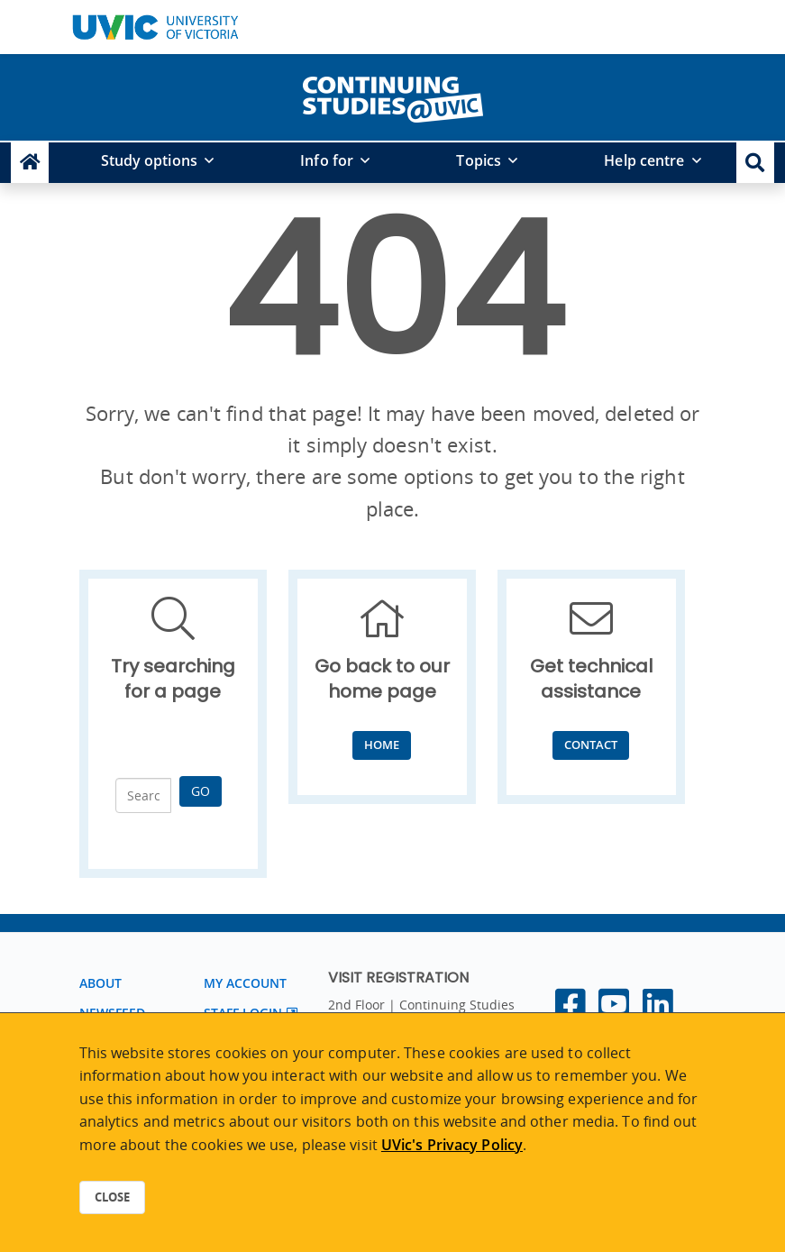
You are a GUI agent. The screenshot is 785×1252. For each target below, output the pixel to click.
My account (246, 983)
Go (200, 791)
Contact (590, 744)
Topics (478, 160)
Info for (326, 160)
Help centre (644, 160)
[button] (755, 162)
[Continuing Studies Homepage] (30, 162)
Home (381, 744)
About (101, 983)
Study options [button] (149, 160)
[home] (393, 95)
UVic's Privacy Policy (452, 1145)
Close (112, 1197)
